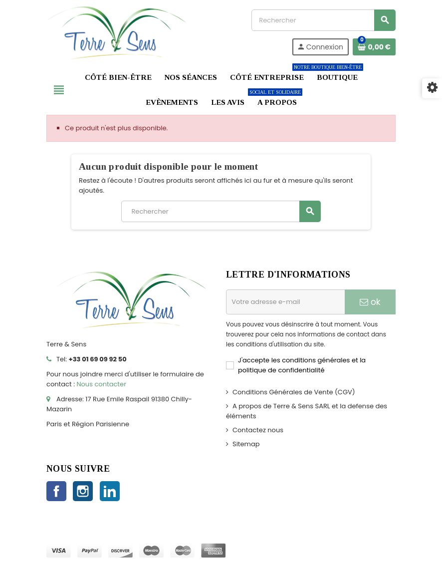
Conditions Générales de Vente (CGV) (293, 392)
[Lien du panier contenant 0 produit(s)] (374, 46)
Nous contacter (101, 384)
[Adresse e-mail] (285, 301)
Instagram (83, 491)
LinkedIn (110, 491)
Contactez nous (257, 430)
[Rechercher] (323, 20)
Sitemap (246, 444)
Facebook (56, 491)
